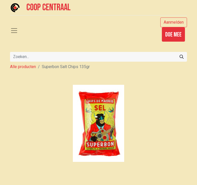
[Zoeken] (181, 57)
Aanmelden (174, 22)
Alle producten (23, 66)
